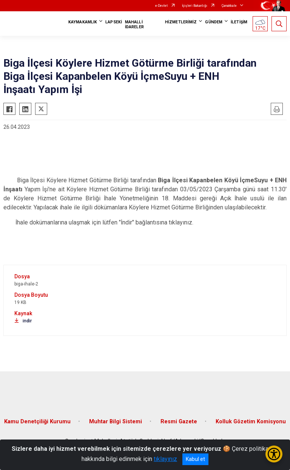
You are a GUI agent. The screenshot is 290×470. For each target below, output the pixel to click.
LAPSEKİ (113, 22)
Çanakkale (229, 6)
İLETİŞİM (239, 22)
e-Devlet (161, 6)
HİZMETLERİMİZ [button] (181, 22)
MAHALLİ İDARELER (134, 24)
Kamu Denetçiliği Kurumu (37, 421)
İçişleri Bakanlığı (194, 6)
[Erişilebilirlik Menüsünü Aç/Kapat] (273, 454)
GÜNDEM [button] (213, 22)
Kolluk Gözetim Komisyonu (251, 421)
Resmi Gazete (178, 421)
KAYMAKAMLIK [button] (82, 22)
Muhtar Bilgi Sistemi (115, 421)
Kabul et (195, 459)
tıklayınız (165, 458)
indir (23, 321)
